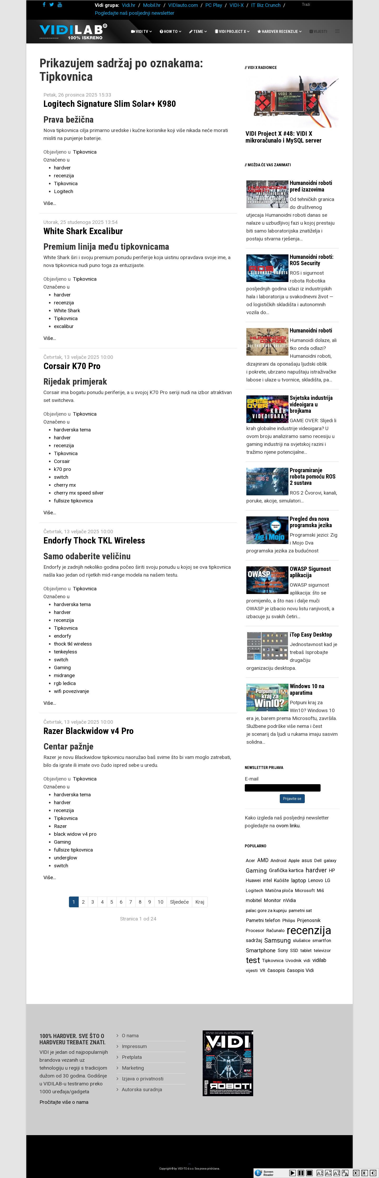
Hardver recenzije (277, 31)
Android (278, 860)
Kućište (281, 880)
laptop (298, 880)
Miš (320, 890)
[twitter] (51, 5)
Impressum (134, 1046)
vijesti (252, 970)
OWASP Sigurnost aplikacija (310, 572)
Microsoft (305, 890)
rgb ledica (65, 683)
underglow (65, 858)
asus (307, 860)
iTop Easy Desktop (311, 634)
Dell (318, 860)
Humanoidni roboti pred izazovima (311, 186)
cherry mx (65, 485)
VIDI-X (237, 5)
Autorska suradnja (141, 1089)
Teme (196, 31)
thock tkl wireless (73, 644)
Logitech (63, 191)
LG (327, 880)
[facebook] (44, 5)
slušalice (301, 940)
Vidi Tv (139, 31)
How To (169, 31)
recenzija (64, 176)
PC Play (213, 5)
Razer (60, 826)
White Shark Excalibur (83, 231)
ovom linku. (288, 826)
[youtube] (60, 5)
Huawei (253, 880)
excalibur (64, 326)
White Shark (67, 311)
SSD (294, 950)
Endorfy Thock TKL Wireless (94, 540)
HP (332, 870)
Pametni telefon (263, 920)
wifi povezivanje (71, 691)
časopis (276, 970)
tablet (306, 950)
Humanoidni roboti (311, 330)
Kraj (199, 902)
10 (160, 902)
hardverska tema (72, 430)
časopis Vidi (300, 970)
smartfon (321, 940)
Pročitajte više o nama (63, 1102)
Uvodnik (293, 960)
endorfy (62, 636)
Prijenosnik (309, 920)
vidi (306, 960)
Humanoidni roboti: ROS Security (311, 260)
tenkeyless (65, 652)
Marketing (132, 1068)
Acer (250, 860)
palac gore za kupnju (266, 910)
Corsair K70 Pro (72, 366)
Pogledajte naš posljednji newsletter (134, 13)
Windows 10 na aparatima (307, 689)
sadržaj (254, 940)
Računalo (275, 930)
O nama (130, 1036)
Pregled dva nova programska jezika (311, 522)
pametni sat (300, 910)
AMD (262, 860)
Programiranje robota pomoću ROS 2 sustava (313, 476)
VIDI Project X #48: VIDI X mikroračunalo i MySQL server (284, 137)
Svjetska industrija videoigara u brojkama (311, 404)
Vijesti (318, 31)
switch (61, 477)
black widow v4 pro (75, 834)
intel (267, 880)
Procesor (255, 930)
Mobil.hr (152, 5)
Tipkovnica (85, 152)
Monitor (272, 900)
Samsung (277, 940)
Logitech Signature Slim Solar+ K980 (109, 103)
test (253, 960)
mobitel (254, 900)
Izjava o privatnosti (142, 1079)
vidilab (319, 960)
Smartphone (261, 950)
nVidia (289, 900)
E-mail (251, 779)
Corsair (62, 461)
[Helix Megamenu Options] (337, 31)
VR (262, 970)
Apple (294, 860)
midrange (64, 675)
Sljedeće (179, 902)
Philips (288, 920)
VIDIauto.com (183, 5)
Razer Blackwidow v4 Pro (88, 731)
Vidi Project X (230, 31)
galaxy (330, 860)
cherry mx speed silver (79, 493)
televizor (322, 950)
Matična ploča (279, 890)
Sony (283, 950)
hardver (62, 168)
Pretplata (131, 1057)
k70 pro (62, 469)
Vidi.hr (129, 5)
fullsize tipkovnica (73, 501)
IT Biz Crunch (266, 5)
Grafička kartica (286, 870)
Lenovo (315, 880)
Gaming (62, 667)
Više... (49, 203)
